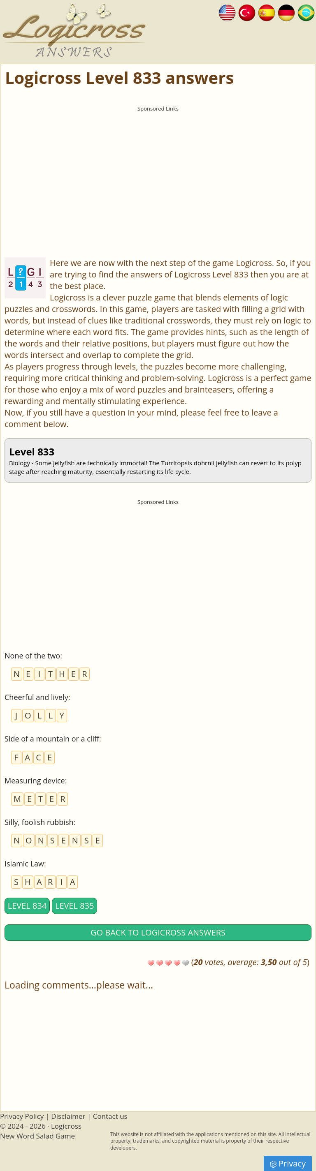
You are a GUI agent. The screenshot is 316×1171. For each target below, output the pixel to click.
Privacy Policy (22, 1116)
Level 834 (27, 905)
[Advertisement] (158, 173)
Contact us (110, 1116)
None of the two (32, 656)
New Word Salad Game (37, 1136)
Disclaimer (68, 1116)
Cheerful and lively (36, 697)
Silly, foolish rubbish (39, 822)
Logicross (66, 1126)
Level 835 (74, 905)
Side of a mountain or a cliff (52, 739)
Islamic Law (24, 863)
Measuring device (35, 780)
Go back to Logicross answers (158, 932)
